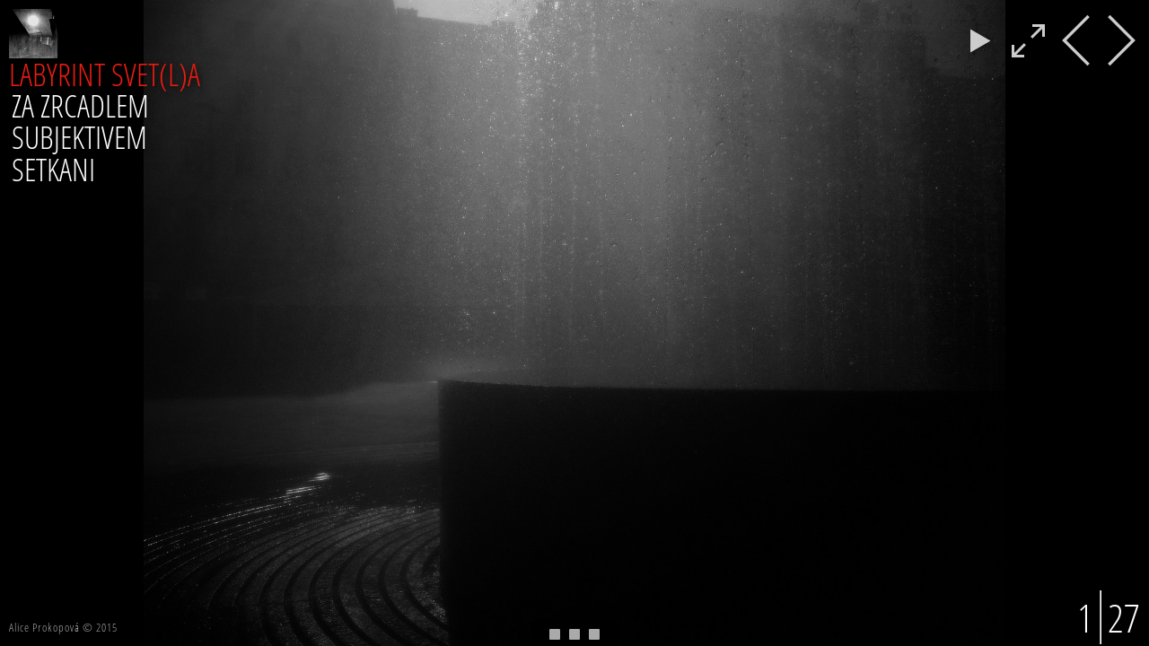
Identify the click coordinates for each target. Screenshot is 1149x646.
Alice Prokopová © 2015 (63, 627)
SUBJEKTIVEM (79, 136)
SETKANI (53, 168)
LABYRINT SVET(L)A (104, 73)
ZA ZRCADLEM (80, 105)
